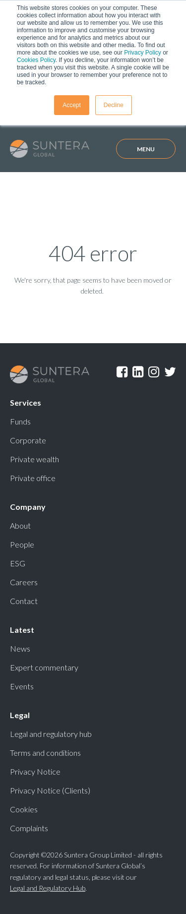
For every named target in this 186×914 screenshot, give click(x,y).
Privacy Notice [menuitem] (35, 771)
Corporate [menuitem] (28, 440)
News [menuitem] (20, 648)
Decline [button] (114, 105)
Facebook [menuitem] (122, 372)
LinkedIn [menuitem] (137, 372)
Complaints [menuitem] (29, 828)
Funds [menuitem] (20, 421)
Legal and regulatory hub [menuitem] (51, 733)
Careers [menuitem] (24, 582)
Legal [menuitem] (20, 715)
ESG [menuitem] (17, 563)
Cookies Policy (36, 60)
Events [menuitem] (22, 686)
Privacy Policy (142, 52)
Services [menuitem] (25, 402)
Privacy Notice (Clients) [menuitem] (50, 790)
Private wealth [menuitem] (34, 459)
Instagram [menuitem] (153, 372)
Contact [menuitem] (24, 601)
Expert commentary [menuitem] (44, 667)
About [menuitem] (20, 525)
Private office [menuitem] (33, 478)
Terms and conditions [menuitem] (45, 752)
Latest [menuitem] (22, 629)
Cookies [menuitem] (24, 809)
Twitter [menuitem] (170, 372)
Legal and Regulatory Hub (47, 888)
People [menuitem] (22, 544)
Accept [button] (71, 105)
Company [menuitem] (28, 506)
